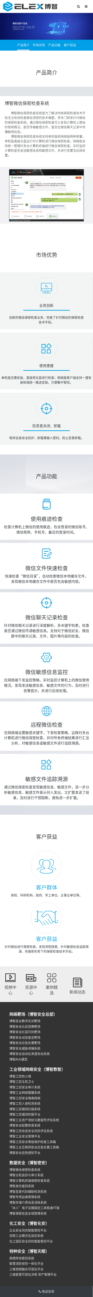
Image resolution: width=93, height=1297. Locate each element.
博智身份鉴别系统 (21, 1186)
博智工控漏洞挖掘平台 (24, 1114)
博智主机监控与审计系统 (26, 1175)
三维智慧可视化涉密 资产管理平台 (33, 1274)
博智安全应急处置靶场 (24, 1042)
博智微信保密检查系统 (24, 1169)
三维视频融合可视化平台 (26, 1269)
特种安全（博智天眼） (29, 1251)
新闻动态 (77, 992)
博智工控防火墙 (20, 1076)
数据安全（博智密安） (29, 1163)
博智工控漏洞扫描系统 (24, 1109)
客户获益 (70, 45)
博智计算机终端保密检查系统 (29, 1180)
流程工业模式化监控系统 (26, 1235)
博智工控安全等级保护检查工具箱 (32, 1141)
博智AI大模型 (18, 1059)
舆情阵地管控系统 (21, 1258)
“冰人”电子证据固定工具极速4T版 (34, 1207)
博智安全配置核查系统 (24, 1125)
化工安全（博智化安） (29, 1223)
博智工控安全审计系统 (24, 1087)
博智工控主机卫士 (21, 1081)
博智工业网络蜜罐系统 (24, 1092)
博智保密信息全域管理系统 (28, 1213)
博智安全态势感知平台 (24, 1152)
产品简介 (23, 45)
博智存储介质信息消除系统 (28, 1202)
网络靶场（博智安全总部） (33, 1014)
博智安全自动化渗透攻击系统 (29, 1053)
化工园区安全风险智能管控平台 (31, 1241)
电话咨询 (46, 1291)
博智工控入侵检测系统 (24, 1103)
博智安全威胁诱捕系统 (24, 1048)
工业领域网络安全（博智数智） (37, 1069)
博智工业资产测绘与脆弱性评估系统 (34, 1120)
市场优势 (39, 45)
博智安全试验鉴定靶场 (24, 1037)
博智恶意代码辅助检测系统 (28, 1191)
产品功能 (54, 45)
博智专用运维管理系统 (24, 1196)
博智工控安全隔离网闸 (24, 1098)
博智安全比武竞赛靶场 (24, 1026)
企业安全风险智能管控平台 (28, 1230)
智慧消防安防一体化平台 (26, 1263)
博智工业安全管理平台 (24, 1136)
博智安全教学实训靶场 (24, 1021)
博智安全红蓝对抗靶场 (24, 1031)
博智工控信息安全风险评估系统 (31, 1130)
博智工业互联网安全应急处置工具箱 (34, 1147)
